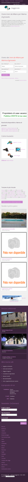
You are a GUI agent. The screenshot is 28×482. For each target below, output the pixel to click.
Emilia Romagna (5, 435)
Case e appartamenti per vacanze (10, 381)
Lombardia (3, 443)
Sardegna (3, 454)
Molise (2, 447)
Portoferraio (15, 197)
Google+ (5, 479)
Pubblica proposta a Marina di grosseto (11, 202)
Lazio (2, 439)
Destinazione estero (6, 469)
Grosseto (19, 191)
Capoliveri (12, 193)
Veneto (3, 466)
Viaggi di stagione (7, 371)
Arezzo (19, 190)
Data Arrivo (18, 69)
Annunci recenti (6, 376)
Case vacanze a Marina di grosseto (9, 131)
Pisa (24, 191)
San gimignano (11, 191)
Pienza (8, 197)
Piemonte (3, 450)
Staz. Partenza (5, 63)
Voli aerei (20, 149)
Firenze (3, 190)
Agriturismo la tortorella (8, 229)
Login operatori (16, 4)
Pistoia (3, 197)
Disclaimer (12, 392)
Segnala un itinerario (7, 366)
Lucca (13, 190)
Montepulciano (10, 195)
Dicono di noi (13, 393)
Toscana (3, 458)
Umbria (3, 462)
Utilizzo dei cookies (14, 391)
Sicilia (2, 456)
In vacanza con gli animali (9, 373)
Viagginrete (15, 8)
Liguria (2, 441)
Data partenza (5, 69)
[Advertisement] (13, 41)
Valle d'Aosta (4, 464)
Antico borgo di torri (7, 330)
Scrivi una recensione (7, 368)
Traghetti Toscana (14, 142)
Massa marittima (20, 195)
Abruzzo (3, 426)
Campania (3, 433)
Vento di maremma (7, 258)
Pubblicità (12, 398)
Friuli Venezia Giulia (5, 437)
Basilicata (3, 428)
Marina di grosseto (15, 26)
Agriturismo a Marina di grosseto (9, 128)
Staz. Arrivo (18, 63)
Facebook (1, 479)
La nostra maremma (7, 350)
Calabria (3, 430)
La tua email (5, 418)
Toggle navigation (2, 8)
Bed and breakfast (7, 378)
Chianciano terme (11, 194)
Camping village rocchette (9, 356)
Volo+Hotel (7, 160)
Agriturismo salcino (7, 288)
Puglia (2, 452)
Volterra (3, 194)
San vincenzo (20, 193)
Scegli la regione (6, 407)
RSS (11, 479)
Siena (9, 190)
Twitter (8, 479)
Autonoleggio (14, 155)
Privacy (11, 389)
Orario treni (8, 149)
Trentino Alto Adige (5, 460)
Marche (3, 445)
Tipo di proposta (6, 412)
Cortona (3, 191)
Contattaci (23, 4)
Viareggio (5, 193)
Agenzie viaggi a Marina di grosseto (9, 129)
